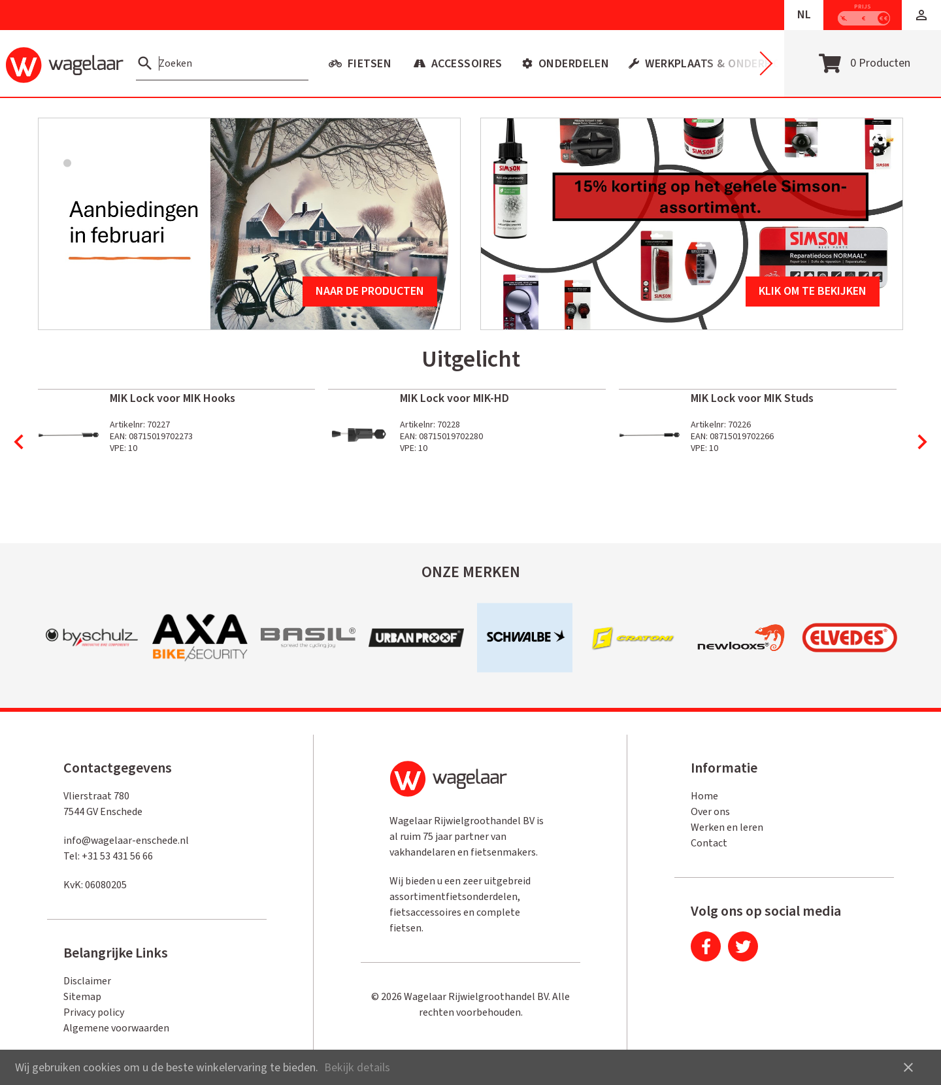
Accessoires (466, 64)
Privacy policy (93, 1012)
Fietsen (367, 64)
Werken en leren (727, 827)
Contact (709, 843)
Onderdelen (572, 64)
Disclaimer (87, 981)
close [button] (908, 1067)
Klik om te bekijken (813, 291)
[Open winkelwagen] (862, 63)
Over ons (710, 812)
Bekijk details (357, 1068)
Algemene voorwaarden (116, 1028)
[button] (921, 15)
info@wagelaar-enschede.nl (126, 840)
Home (704, 796)
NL (804, 15)
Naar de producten (370, 291)
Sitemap (82, 997)
